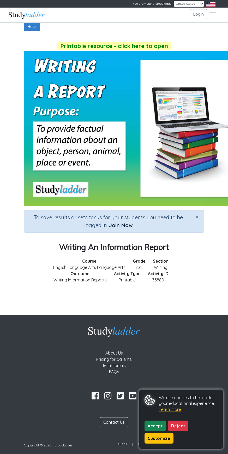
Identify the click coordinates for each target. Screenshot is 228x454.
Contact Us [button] (114, 422)
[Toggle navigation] (213, 15)
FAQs (114, 371)
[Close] (197, 216)
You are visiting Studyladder (153, 3)
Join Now (121, 225)
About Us (114, 353)
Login (198, 14)
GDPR (122, 444)
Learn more (170, 409)
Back (32, 26)
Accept (155, 425)
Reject (178, 425)
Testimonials (114, 365)
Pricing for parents (114, 359)
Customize (159, 438)
